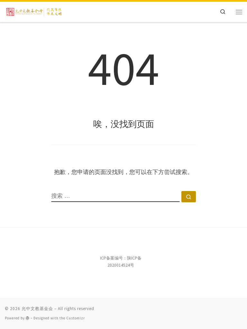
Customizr (75, 318)
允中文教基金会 (37, 308)
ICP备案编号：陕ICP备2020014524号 (121, 261)
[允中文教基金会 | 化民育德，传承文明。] (34, 10)
